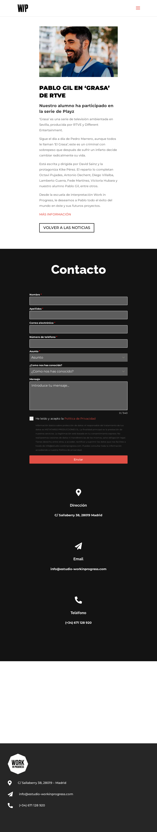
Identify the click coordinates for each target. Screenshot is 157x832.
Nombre (35, 294)
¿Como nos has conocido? (45, 365)
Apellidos (36, 308)
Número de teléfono (43, 336)
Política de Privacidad (79, 418)
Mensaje (34, 379)
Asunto (34, 351)
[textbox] (74, 357)
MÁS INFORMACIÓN (55, 214)
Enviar (78, 459)
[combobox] (78, 357)
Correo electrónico (42, 322)
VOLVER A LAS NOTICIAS (66, 227)
